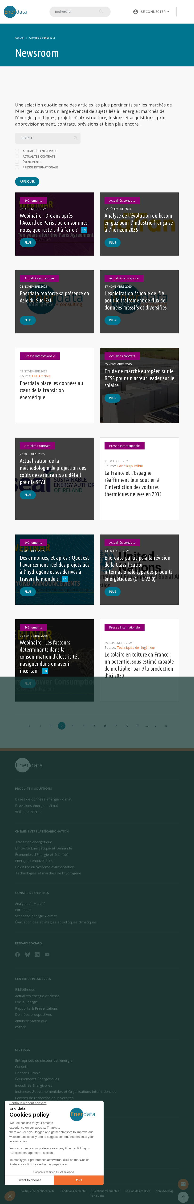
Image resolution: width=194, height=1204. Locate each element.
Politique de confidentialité (37, 1191)
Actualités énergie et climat (37, 995)
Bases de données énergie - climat (43, 799)
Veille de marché (28, 811)
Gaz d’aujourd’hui (130, 466)
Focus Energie (26, 1002)
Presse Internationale (40, 167)
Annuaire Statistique (31, 1020)
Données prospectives (33, 1014)
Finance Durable (28, 1072)
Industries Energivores (33, 1085)
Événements (32, 162)
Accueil (19, 37)
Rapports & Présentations (36, 1008)
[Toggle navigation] (185, 11)
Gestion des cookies (137, 1191)
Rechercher (101, 11)
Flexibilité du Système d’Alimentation (44, 867)
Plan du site (97, 1195)
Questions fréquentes (105, 1191)
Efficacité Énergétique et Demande (43, 848)
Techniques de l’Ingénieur (136, 647)
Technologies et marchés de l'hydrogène (48, 873)
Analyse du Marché (30, 903)
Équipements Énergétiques (37, 1079)
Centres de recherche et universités (44, 1097)
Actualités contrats (39, 156)
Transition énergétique (33, 842)
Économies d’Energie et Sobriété (41, 854)
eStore (20, 1026)
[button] (151, 12)
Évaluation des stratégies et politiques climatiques (56, 922)
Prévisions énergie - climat (36, 805)
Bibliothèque (25, 989)
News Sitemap (165, 1191)
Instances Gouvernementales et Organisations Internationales (65, 1091)
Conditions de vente (73, 1191)
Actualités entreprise (40, 151)
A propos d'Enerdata (42, 37)
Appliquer (27, 182)
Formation (23, 909)
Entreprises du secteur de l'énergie (44, 1060)
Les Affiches (41, 376)
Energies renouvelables (34, 860)
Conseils (21, 1066)
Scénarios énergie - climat (36, 916)
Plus (27, 243)
